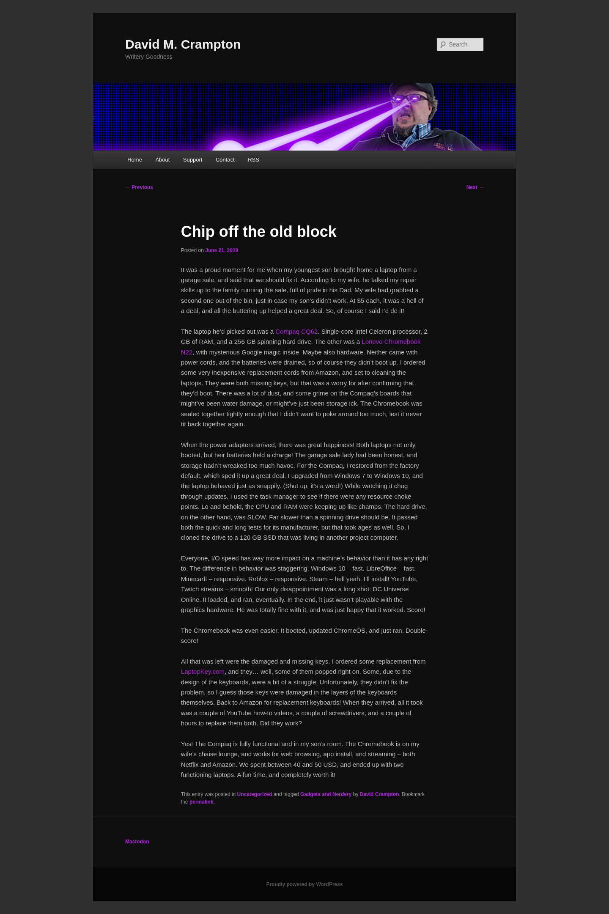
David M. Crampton (183, 44)
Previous (139, 187)
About (162, 159)
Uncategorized (254, 794)
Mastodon (137, 842)
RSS (253, 159)
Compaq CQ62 (296, 331)
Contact (225, 159)
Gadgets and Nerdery (325, 794)
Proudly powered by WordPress (304, 884)
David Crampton (379, 794)
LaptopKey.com (203, 671)
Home (134, 159)
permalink (201, 802)
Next (475, 187)
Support (193, 159)
